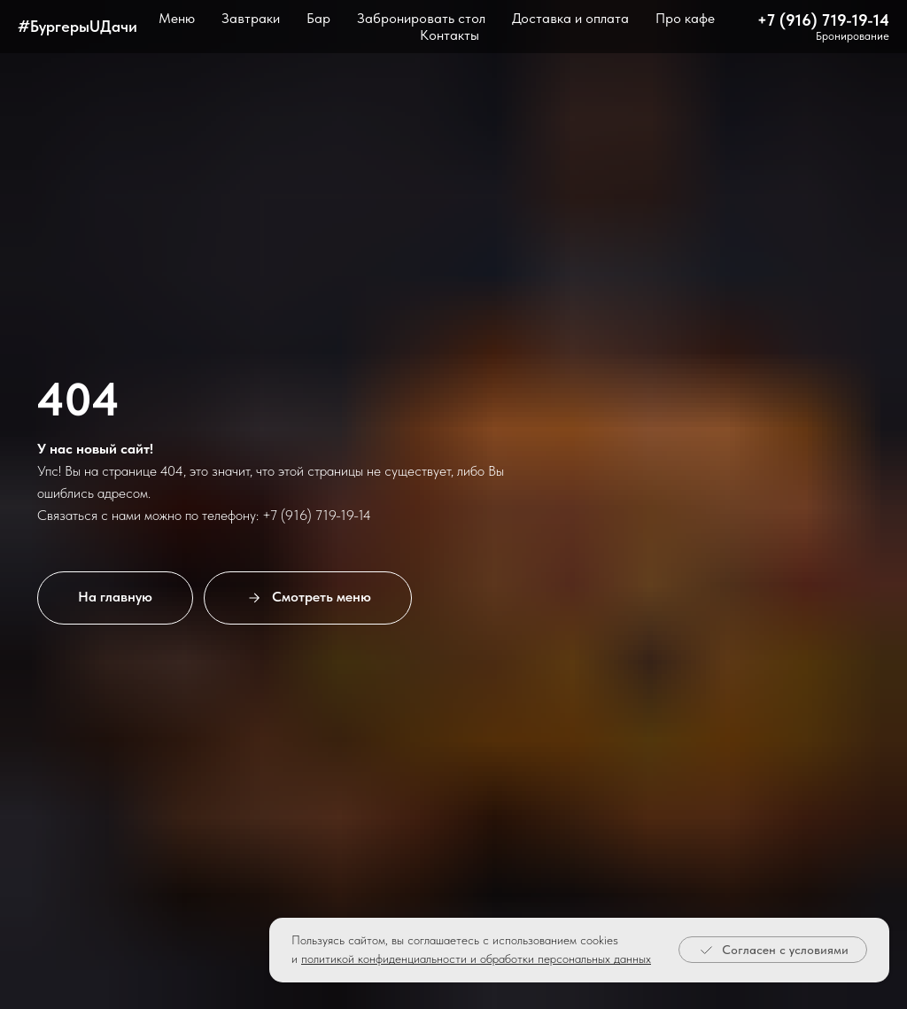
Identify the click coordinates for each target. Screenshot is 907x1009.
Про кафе (685, 18)
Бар (318, 18)
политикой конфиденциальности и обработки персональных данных (476, 958)
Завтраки (250, 18)
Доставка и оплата (570, 18)
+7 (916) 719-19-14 (823, 20)
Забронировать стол (421, 18)
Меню (177, 18)
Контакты (449, 35)
